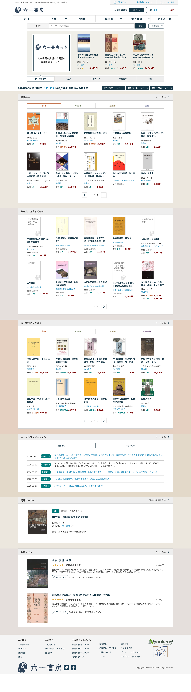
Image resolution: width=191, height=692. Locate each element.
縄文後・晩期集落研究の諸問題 (70, 517)
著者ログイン (78, 656)
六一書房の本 (24, 644)
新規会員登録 (122, 10)
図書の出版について (136, 88)
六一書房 (81, 64)
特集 (20, 656)
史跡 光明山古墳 (61, 560)
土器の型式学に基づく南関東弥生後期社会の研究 (115, 57)
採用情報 (124, 643)
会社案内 (103, 643)
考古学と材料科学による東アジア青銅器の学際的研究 (143, 57)
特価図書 (22, 652)
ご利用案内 (121, 2)
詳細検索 (155, 26)
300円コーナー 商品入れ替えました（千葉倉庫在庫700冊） (80, 485)
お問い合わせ (105, 652)
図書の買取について (160, 88)
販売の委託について (112, 88)
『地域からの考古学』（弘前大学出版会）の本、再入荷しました (82, 479)
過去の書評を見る (157, 500)
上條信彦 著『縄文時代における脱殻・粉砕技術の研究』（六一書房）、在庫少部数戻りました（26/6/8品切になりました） (106, 472)
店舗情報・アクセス (145, 2)
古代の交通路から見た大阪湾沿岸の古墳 (87, 56)
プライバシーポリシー (130, 652)
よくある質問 (168, 2)
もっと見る (160, 97)
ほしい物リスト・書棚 (54, 648)
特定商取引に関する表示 (131, 656)
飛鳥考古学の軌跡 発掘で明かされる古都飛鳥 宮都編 (81, 594)
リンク (102, 656)
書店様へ (49, 652)
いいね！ (59, 577)
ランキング (23, 648)
